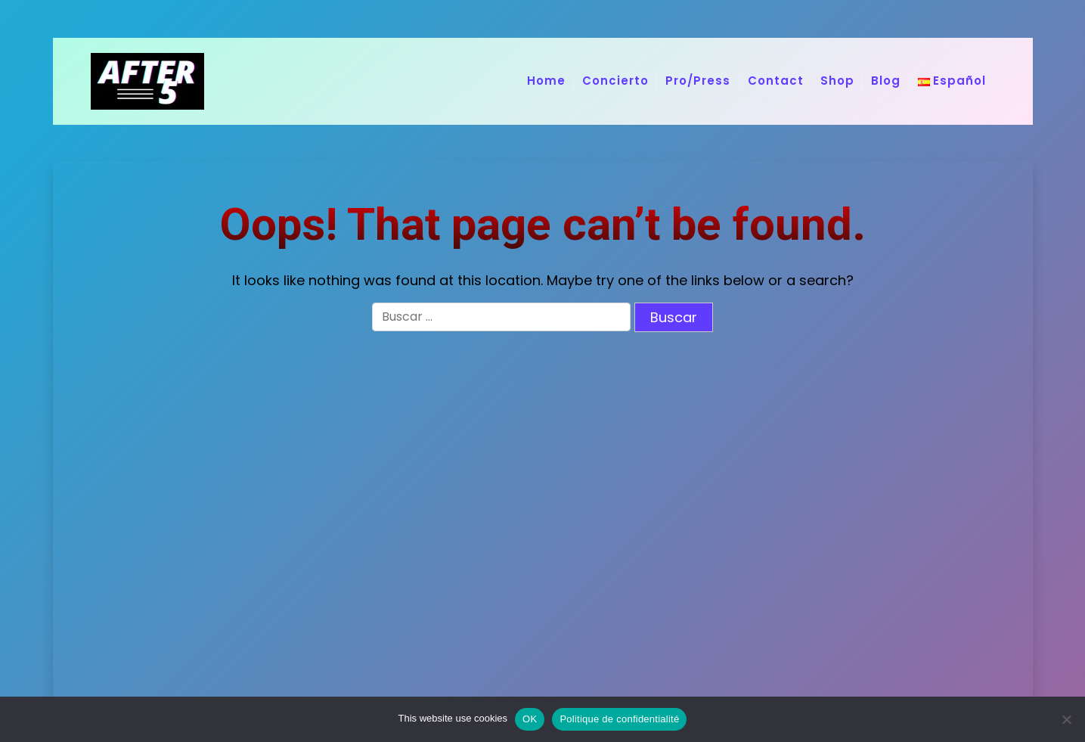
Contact (776, 80)
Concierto (615, 80)
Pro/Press (697, 80)
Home (546, 80)
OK (529, 719)
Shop (837, 80)
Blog (886, 80)
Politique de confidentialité (619, 719)
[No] (1066, 719)
